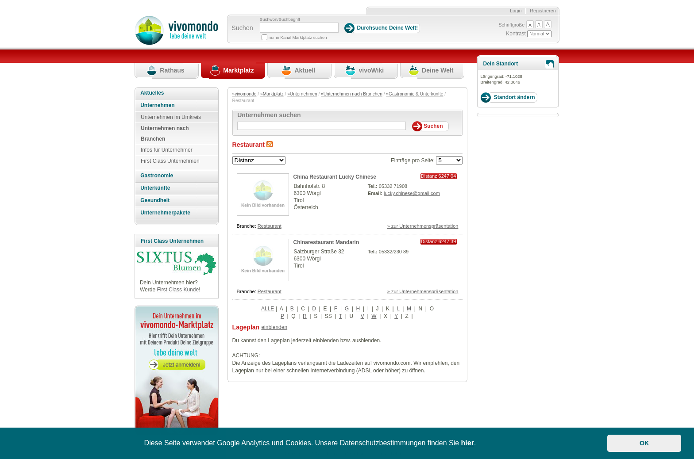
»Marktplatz (272, 94)
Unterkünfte (155, 188)
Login (516, 10)
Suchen (242, 27)
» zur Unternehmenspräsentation (423, 226)
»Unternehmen (302, 94)
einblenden (274, 327)
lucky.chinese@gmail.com (412, 193)
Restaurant (269, 226)
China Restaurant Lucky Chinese (334, 177)
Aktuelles (152, 93)
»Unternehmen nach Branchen (351, 94)
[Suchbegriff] (299, 28)
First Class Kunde (178, 290)
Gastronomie (156, 175)
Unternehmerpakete (165, 213)
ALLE (267, 309)
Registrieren (543, 10)
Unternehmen (157, 105)
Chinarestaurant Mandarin (326, 242)
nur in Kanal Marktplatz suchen (298, 37)
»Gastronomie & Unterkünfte (414, 94)
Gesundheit (155, 200)
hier (467, 443)
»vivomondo (244, 94)
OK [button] (644, 443)
